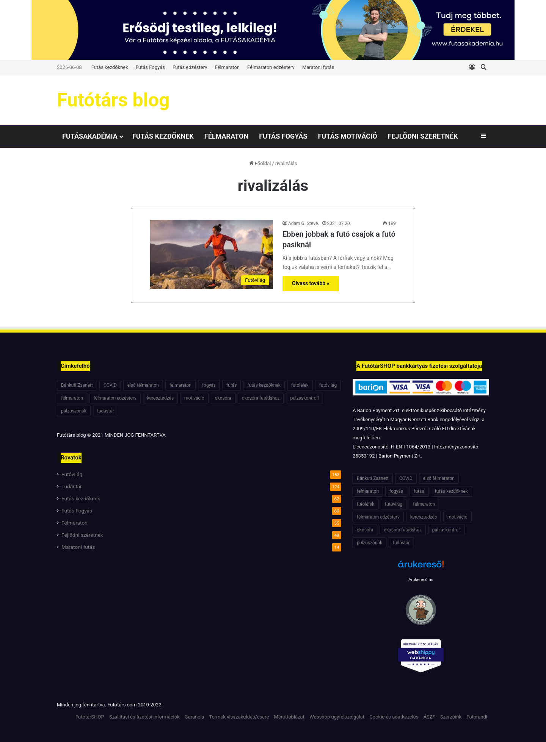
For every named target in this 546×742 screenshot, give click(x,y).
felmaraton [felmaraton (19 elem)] (180, 385)
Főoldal (260, 163)
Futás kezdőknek (109, 67)
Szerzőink (450, 717)
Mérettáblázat (289, 717)
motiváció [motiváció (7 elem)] (194, 398)
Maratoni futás (318, 67)
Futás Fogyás (150, 67)
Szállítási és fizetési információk (144, 717)
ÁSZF (429, 717)
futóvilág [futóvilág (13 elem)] (328, 385)
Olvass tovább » (310, 283)
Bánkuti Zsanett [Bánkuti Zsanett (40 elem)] (77, 385)
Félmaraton (227, 67)
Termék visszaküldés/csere (239, 717)
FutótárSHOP (89, 717)
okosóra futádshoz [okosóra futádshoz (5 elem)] (261, 398)
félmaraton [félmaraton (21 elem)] (72, 398)
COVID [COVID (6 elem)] (110, 385)
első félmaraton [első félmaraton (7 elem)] (143, 385)
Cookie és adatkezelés (393, 717)
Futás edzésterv (190, 67)
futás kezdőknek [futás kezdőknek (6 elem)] (263, 385)
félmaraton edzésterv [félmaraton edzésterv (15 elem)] (115, 398)
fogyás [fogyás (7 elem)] (209, 385)
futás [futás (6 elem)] (231, 385)
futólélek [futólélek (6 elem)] (300, 385)
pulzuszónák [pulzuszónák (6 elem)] (73, 411)
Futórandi (476, 717)
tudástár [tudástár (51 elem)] (105, 411)
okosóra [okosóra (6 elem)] (223, 398)
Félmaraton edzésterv (271, 67)
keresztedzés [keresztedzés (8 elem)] (160, 398)
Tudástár (71, 486)
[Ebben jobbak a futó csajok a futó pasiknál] (211, 254)
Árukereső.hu (420, 579)
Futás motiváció (347, 136)
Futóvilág (71, 474)
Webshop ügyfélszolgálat (336, 717)
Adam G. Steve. (303, 223)
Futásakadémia (90, 136)
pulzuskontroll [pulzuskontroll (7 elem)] (304, 398)
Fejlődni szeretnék (423, 136)
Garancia (194, 717)
